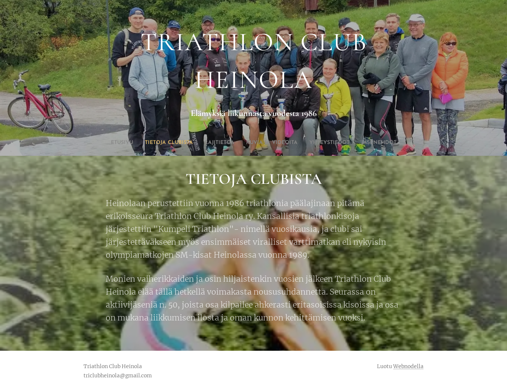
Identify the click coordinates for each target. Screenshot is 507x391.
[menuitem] (227, 143)
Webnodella (408, 366)
